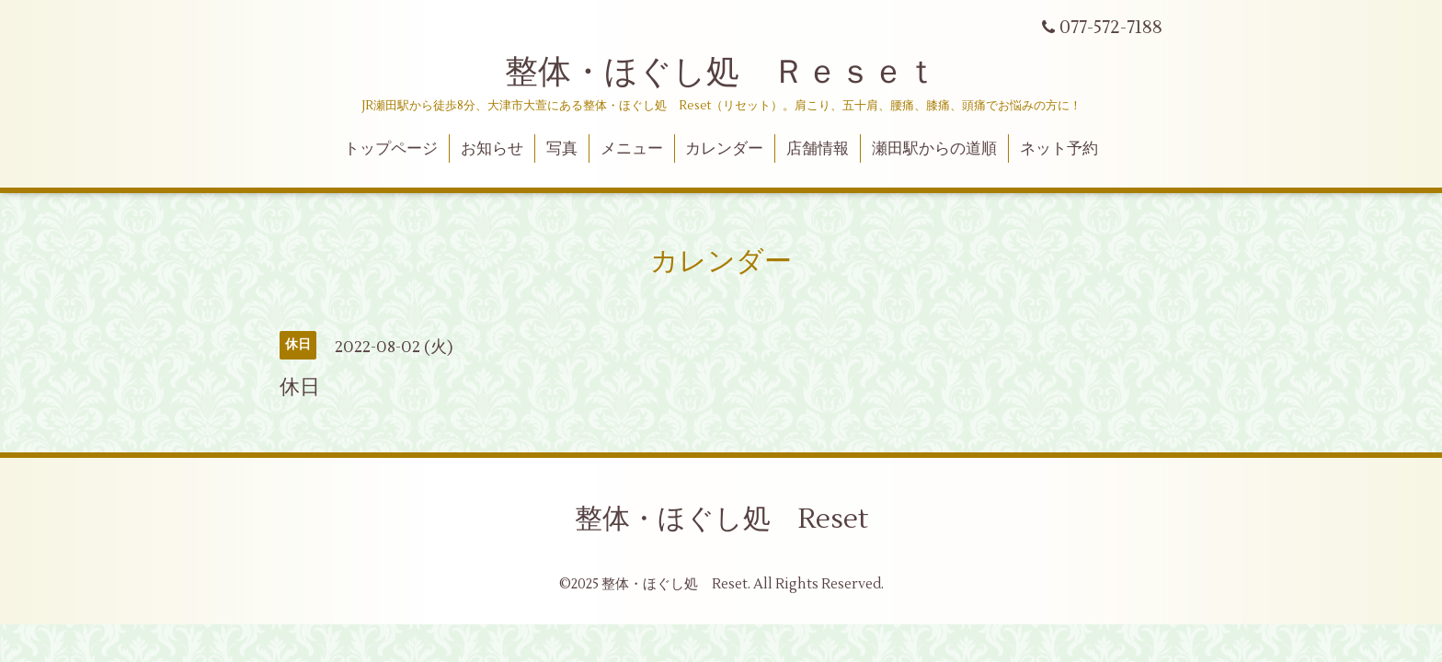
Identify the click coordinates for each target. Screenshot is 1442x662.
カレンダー (724, 149)
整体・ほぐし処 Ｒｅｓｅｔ (721, 72)
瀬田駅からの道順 (934, 149)
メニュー (632, 149)
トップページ (391, 149)
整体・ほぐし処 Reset (721, 519)
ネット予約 (1059, 149)
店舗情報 (817, 149)
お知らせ (492, 149)
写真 (562, 149)
